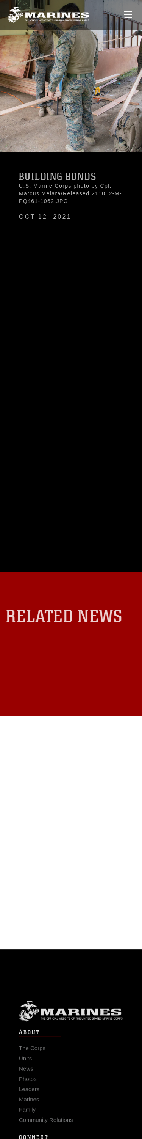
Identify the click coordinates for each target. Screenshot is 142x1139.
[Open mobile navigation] (128, 12)
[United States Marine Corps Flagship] (48, 13)
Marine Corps (71, 1015)
